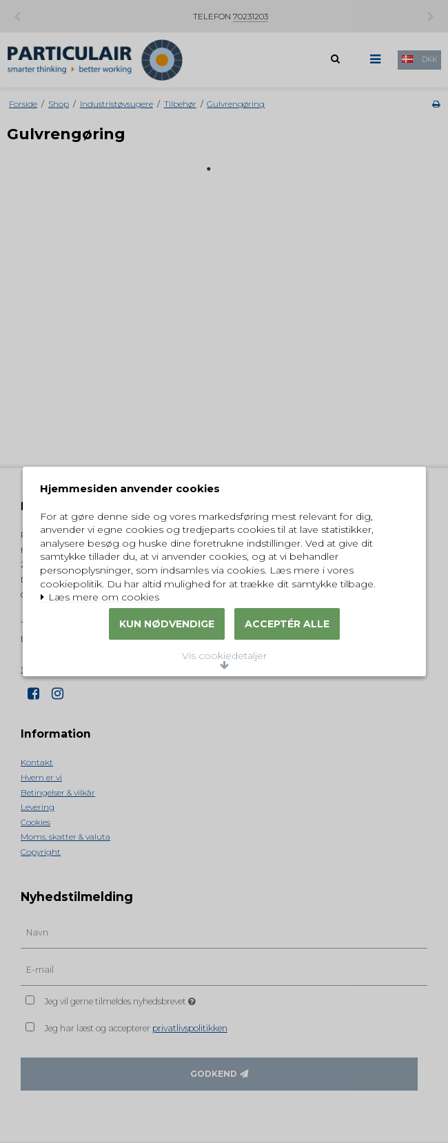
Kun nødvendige (166, 656)
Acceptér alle (287, 656)
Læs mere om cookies (108, 571)
